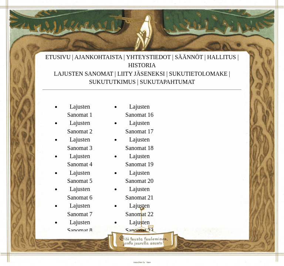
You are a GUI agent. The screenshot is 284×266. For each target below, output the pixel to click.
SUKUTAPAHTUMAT (167, 82)
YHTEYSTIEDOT (148, 57)
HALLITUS (221, 57)
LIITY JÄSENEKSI (141, 74)
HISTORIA (142, 65)
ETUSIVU (58, 57)
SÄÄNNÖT (189, 57)
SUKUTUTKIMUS (112, 82)
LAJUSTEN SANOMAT (83, 74)
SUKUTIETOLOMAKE (198, 74)
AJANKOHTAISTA (98, 57)
